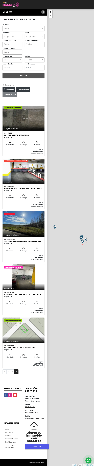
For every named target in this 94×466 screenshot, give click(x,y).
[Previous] (5, 371)
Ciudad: (6, 25)
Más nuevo (9, 89)
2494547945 (30, 407)
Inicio (7, 429)
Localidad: (7, 33)
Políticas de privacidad (10, 446)
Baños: (27, 56)
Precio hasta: (30, 64)
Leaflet (75, 465)
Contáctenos (10, 442)
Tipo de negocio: (9, 48)
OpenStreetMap (88, 465)
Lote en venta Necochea (16, 135)
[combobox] (23, 28)
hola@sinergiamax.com (34, 418)
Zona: (27, 33)
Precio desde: (8, 64)
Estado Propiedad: (32, 40)
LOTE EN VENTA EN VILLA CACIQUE (19, 347)
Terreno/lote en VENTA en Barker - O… (23, 241)
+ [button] (50, 12)
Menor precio (23, 89)
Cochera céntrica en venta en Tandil (23, 188)
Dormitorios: (7, 56)
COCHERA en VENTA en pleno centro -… (23, 294)
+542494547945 (31, 412)
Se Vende (9, 432)
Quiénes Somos (11, 439)
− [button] (50, 16)
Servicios (8, 435)
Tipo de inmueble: (9, 40)
